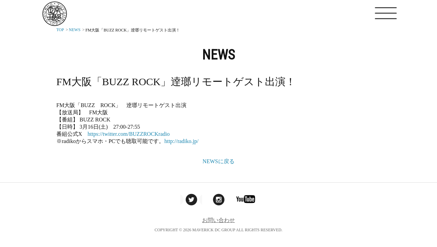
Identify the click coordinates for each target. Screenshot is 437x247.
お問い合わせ (218, 220)
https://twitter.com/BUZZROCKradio (129, 134)
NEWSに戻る (218, 161)
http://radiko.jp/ (181, 141)
